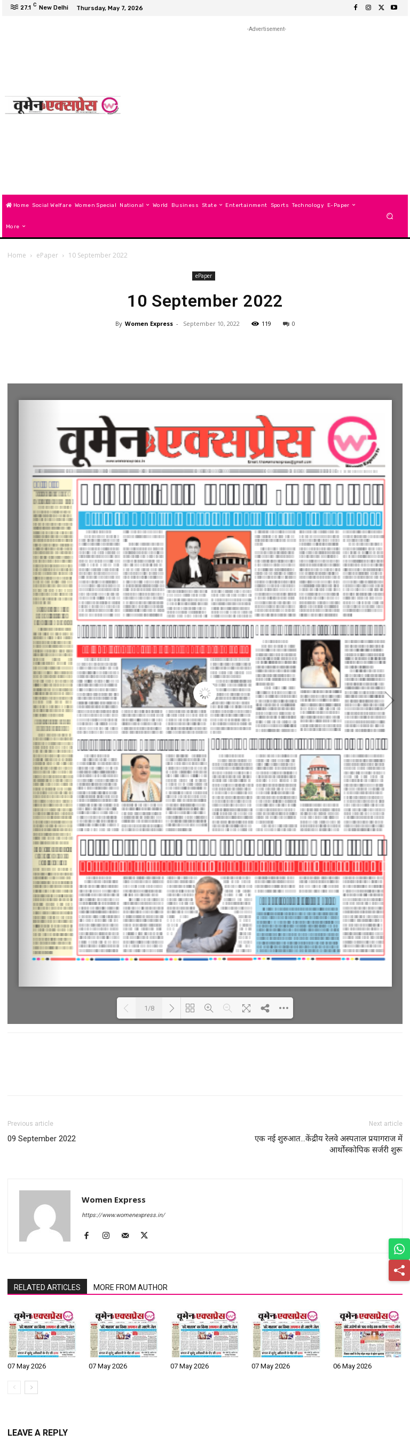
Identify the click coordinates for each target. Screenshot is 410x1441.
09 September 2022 (41, 1138)
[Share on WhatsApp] (399, 1249)
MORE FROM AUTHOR (130, 1287)
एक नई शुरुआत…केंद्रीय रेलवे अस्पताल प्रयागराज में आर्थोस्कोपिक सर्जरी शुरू (329, 1144)
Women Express (149, 323)
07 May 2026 (26, 1366)
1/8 (149, 1008)
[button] (390, 215)
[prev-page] (14, 1387)
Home (16, 255)
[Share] (399, 1270)
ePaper (47, 255)
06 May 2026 (352, 1366)
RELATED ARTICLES (47, 1287)
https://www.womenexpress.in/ (123, 1215)
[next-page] (31, 1387)
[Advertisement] (269, 109)
